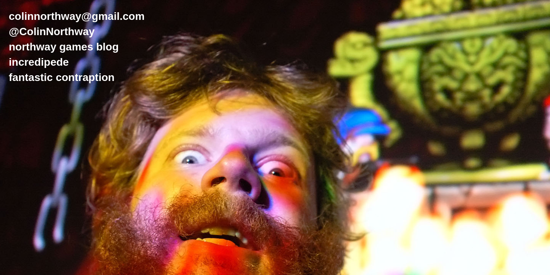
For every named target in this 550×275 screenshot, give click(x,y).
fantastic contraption (62, 77)
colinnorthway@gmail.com (77, 16)
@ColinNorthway (52, 31)
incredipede (39, 62)
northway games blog (64, 47)
